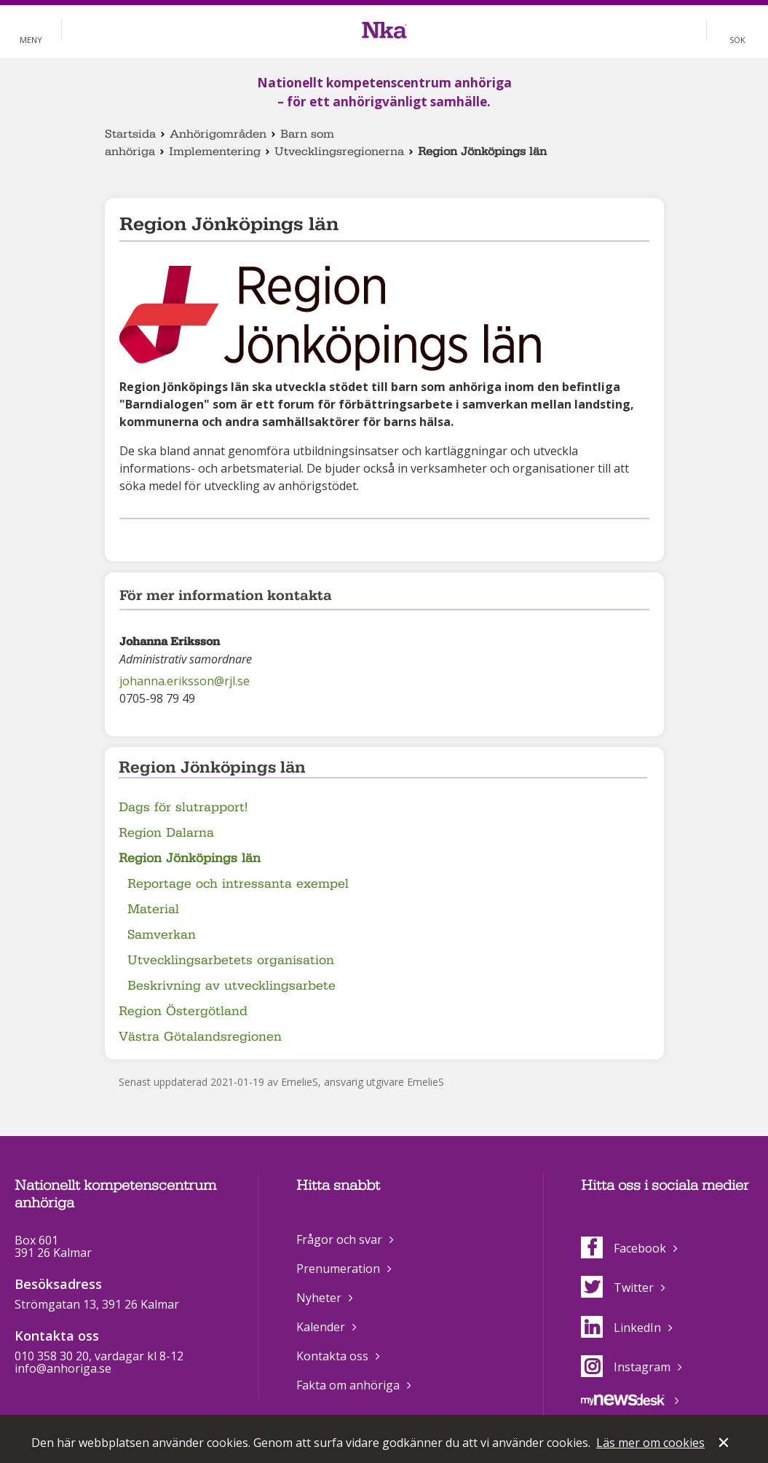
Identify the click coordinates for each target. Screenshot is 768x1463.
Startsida (130, 134)
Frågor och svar (339, 1239)
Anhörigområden (218, 134)
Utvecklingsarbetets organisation (230, 960)
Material (153, 909)
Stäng (725, 1444)
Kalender (320, 1327)
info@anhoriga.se (63, 1368)
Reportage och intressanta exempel (238, 883)
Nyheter (318, 1298)
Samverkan (161, 934)
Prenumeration (338, 1269)
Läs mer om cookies (650, 1443)
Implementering (215, 151)
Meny (31, 39)
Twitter (617, 1287)
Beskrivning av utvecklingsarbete (231, 985)
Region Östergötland (183, 1011)
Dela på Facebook (128, 538)
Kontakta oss (332, 1356)
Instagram (625, 1367)
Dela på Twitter (151, 538)
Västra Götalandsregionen (200, 1036)
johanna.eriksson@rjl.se (184, 681)
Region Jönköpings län (190, 858)
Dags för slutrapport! (183, 807)
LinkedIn (621, 1328)
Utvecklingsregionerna (339, 151)
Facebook (623, 1248)
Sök (737, 39)
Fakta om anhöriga (348, 1385)
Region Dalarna (166, 832)
